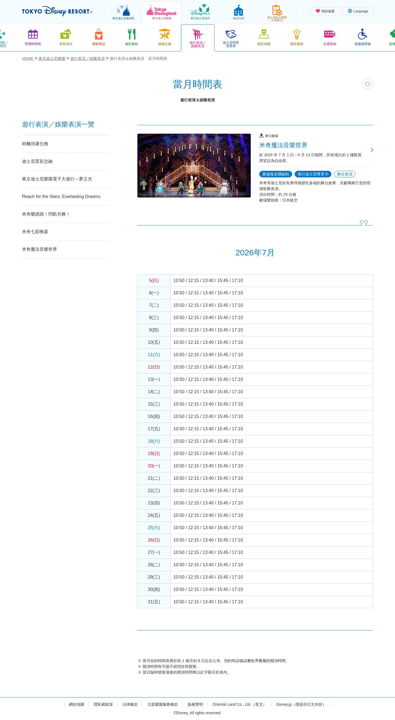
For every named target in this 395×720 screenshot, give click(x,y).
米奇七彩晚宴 (35, 231)
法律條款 (130, 704)
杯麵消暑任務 (35, 143)
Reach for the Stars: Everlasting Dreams (61, 196)
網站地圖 (76, 704)
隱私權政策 (103, 704)
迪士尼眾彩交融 (37, 161)
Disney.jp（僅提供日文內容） (301, 704)
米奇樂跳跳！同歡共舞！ (46, 214)
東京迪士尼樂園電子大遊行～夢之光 (57, 179)
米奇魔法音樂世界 (39, 249)
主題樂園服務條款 (162, 704)
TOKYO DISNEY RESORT (57, 11)
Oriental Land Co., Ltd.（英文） (240, 704)
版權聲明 (195, 704)
